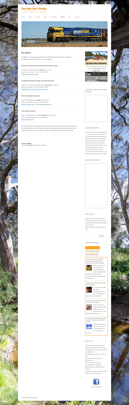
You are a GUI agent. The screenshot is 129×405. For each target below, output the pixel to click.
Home (23, 17)
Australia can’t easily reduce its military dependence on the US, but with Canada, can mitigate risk (96, 223)
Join (70, 17)
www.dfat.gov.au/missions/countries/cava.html (35, 89)
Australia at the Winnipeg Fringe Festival (96, 371)
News (45, 17)
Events (38, 17)
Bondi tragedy (89, 360)
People (63, 17)
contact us (47, 130)
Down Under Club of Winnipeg (34, 8)
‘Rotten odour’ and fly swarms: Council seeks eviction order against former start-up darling (95, 261)
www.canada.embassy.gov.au (30, 74)
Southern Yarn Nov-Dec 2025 (93, 362)
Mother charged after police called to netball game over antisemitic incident (96, 320)
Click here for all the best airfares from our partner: (96, 66)
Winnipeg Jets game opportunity (93, 358)
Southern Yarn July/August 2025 (93, 373)
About (30, 17)
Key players (35, 57)
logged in (31, 145)
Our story (54, 17)
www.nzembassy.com (28, 104)
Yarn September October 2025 (93, 364)
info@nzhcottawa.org (45, 104)
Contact (77, 17)
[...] (94, 278)
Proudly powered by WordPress (30, 397)
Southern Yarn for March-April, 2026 (94, 218)
